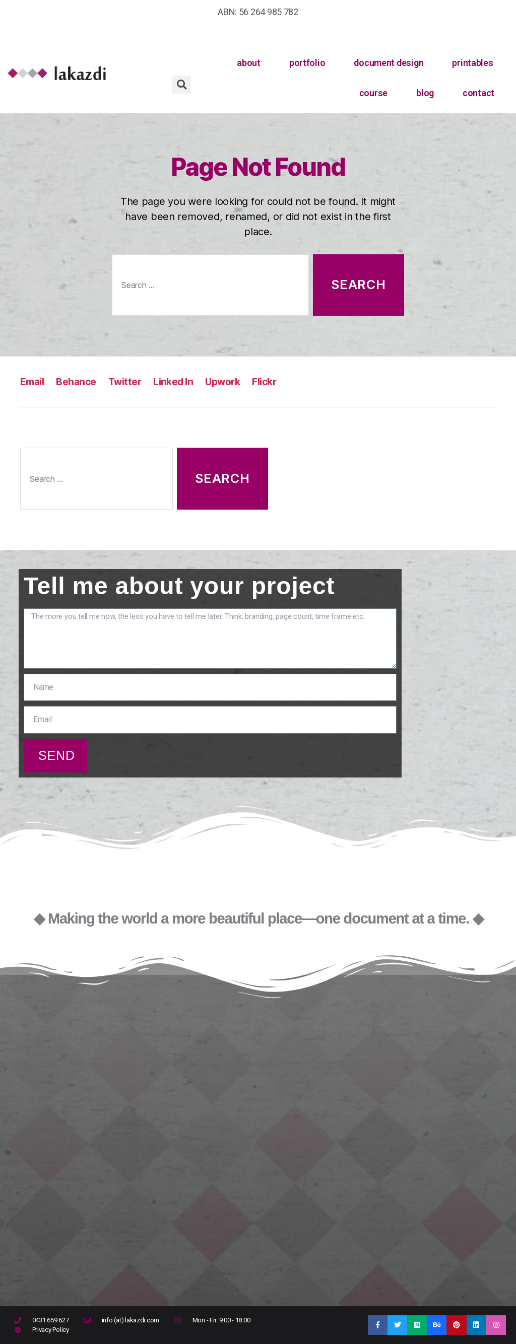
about (249, 62)
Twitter (132, 381)
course (373, 93)
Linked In (184, 381)
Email (33, 381)
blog (425, 93)
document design (388, 62)
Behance (80, 381)
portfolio (307, 62)
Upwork (237, 381)
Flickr (282, 381)
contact (478, 93)
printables (472, 62)
